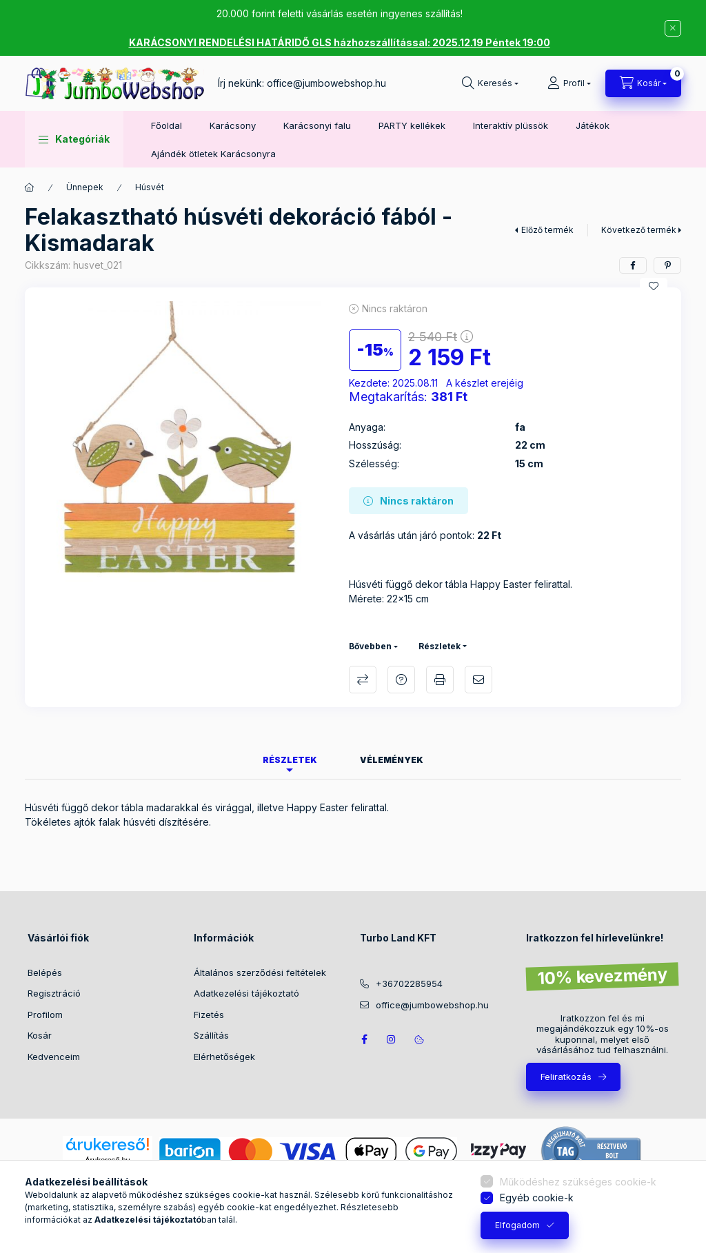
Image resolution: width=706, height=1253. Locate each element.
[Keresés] (490, 83)
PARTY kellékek (412, 125)
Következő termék (638, 230)
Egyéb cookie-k (537, 1197)
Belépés (45, 972)
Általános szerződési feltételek (260, 972)
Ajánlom (478, 679)
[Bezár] (673, 28)
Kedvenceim (54, 1056)
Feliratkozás (566, 1076)
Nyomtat (440, 679)
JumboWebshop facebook (364, 1039)
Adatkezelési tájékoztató (246, 993)
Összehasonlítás (362, 679)
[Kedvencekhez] (653, 286)
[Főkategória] (29, 187)
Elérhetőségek (224, 1056)
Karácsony (233, 125)
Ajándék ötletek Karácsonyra (213, 153)
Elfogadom (517, 1225)
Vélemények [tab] (391, 760)
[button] (74, 139)
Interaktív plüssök (510, 125)
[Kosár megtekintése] (643, 83)
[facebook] (633, 265)
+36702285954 (409, 983)
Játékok (592, 125)
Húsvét (149, 187)
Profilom (45, 1014)
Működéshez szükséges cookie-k (578, 1182)
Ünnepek (84, 187)
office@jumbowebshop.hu (326, 83)
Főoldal (166, 125)
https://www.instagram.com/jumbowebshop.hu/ (391, 1039)
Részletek (439, 646)
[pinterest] (667, 265)
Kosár (40, 1035)
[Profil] (569, 83)
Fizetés (209, 1014)
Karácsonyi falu (317, 125)
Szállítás (211, 1035)
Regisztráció (54, 993)
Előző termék (547, 230)
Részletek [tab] (290, 760)
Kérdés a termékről (401, 679)
